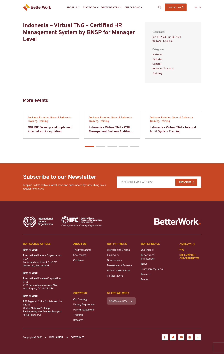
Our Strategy (80, 299)
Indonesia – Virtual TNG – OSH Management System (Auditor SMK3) (109, 132)
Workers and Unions (118, 249)
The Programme (82, 249)
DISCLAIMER (56, 337)
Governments (114, 260)
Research (146, 274)
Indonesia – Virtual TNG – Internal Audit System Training (173, 130)
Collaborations (115, 275)
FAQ (181, 249)
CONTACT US (174, 7)
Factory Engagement (84, 304)
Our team (78, 260)
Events (144, 279)
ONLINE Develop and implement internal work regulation (50, 130)
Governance (79, 255)
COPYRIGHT (77, 337)
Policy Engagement (84, 309)
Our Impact (147, 249)
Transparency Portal (152, 269)
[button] (89, 146)
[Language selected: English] (195, 7)
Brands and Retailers (118, 270)
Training (78, 314)
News (144, 263)
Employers (113, 255)
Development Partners (119, 265)
